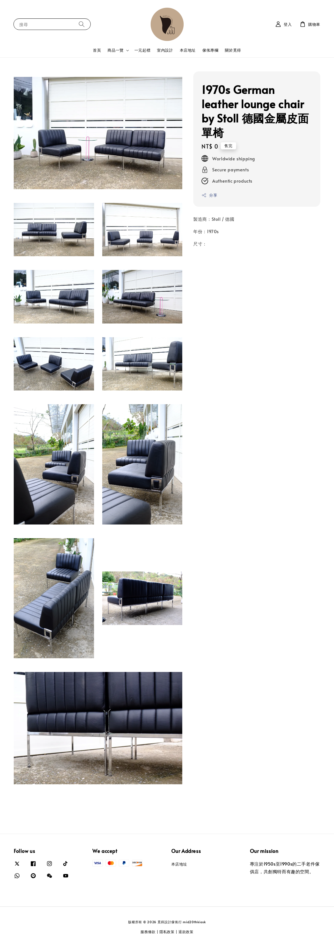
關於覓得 (233, 50)
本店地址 (188, 50)
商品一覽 (115, 50)
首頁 (97, 50)
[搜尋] (81, 24)
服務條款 (148, 931)
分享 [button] (209, 195)
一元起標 (142, 50)
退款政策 (186, 931)
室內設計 (165, 50)
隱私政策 (167, 931)
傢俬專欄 (210, 50)
